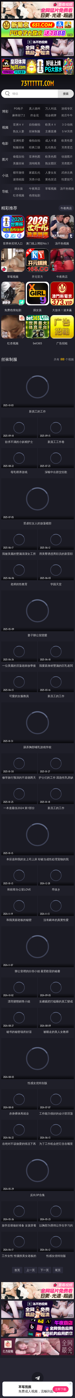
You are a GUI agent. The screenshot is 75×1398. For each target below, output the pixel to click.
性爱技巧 (67, 179)
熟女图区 (50, 163)
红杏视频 (18, 195)
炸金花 (34, 115)
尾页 (58, 1270)
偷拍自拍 (34, 140)
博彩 (5, 111)
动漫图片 (67, 156)
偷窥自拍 (18, 156)
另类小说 (34, 179)
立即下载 (60, 1389)
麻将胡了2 (18, 115)
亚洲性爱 (18, 140)
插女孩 (18, 188)
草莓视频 (50, 188)
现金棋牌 (50, 115)
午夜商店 (34, 188)
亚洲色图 (34, 156)
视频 (5, 127)
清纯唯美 (34, 163)
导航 (5, 191)
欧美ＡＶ (50, 124)
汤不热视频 (67, 188)
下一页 (44, 1270)
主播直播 (50, 131)
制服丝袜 (18, 147)
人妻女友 (50, 172)
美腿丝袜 (18, 163)
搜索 (66, 93)
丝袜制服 (34, 131)
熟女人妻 (18, 131)
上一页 (30, 1270)
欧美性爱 (67, 140)
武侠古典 (67, 172)
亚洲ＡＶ (18, 124)
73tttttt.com (37, 83)
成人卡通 (50, 140)
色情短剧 (34, 195)
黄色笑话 (50, 179)
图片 (5, 159)
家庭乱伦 (34, 172)
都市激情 (18, 172)
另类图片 (67, 163)
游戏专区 (67, 108)
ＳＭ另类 (67, 131)
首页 (17, 1270)
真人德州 (34, 108)
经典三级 (34, 147)
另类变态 (67, 147)
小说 (5, 175)
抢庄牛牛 (67, 115)
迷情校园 (18, 179)
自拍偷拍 (34, 124)
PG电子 (18, 108)
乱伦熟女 (50, 147)
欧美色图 (50, 156)
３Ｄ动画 (67, 124)
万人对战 (50, 108)
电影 (5, 143)
